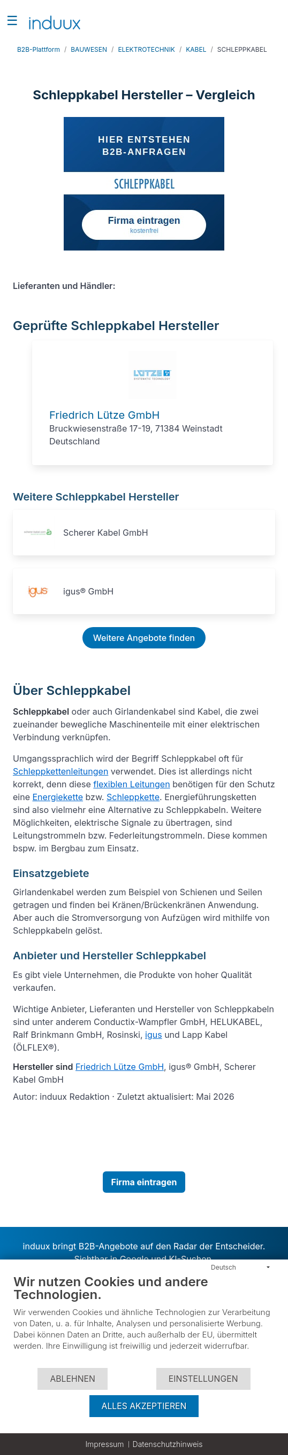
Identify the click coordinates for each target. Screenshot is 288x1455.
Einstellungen (203, 1379)
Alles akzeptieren (144, 1406)
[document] (144, 1320)
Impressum (104, 1444)
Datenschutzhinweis (168, 1444)
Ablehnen (72, 1379)
